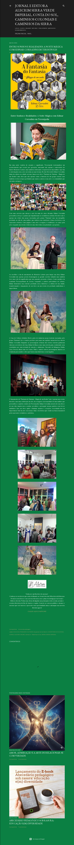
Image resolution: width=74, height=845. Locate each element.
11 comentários (22, 759)
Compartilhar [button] (13, 629)
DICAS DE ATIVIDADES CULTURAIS (23, 632)
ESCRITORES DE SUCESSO (56, 632)
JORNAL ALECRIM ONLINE (17, 634)
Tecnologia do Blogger (37, 839)
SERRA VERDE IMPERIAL (49, 634)
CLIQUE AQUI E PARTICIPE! (37, 611)
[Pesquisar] (63, 5)
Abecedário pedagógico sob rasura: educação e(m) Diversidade (31, 822)
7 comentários (22, 827)
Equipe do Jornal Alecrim (41, 632)
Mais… (29, 34)
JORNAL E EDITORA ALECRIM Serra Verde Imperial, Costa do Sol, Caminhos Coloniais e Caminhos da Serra (36, 14)
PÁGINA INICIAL (20, 34)
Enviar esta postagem (24, 629)
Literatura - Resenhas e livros (33, 634)
